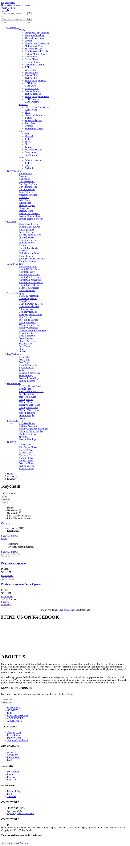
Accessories (12, 528)
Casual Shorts (31, 59)
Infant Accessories (33, 160)
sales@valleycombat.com (22, 813)
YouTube (11, 796)
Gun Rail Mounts (27, 189)
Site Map (11, 779)
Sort (4, 502)
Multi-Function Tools (29, 253)
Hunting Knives (26, 229)
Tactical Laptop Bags (29, 378)
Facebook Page (14, 791)
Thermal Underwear (34, 38)
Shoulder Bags (26, 375)
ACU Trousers (32, 99)
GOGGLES (12, 710)
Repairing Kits (26, 333)
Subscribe (6, 702)
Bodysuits (29, 168)
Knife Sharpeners (27, 256)
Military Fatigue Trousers (37, 96)
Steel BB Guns (26, 211)
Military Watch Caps (29, 410)
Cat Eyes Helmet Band (30, 386)
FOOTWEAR (13, 707)
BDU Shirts (30, 86)
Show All (6, 499)
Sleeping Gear (25, 343)
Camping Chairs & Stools (31, 304)
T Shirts (28, 67)
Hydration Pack (26, 367)
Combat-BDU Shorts (35, 64)
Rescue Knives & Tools (30, 234)
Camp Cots (24, 301)
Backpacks (24, 357)
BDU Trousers (32, 102)
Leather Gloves (26, 452)
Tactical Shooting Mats (30, 216)
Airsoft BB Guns (27, 272)
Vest (27, 133)
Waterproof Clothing (34, 35)
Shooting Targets (27, 205)
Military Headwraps (28, 407)
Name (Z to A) (14, 513)
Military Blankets (27, 322)
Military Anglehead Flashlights (33, 428)
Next (6, 604)
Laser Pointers (26, 192)
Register (11, 2)
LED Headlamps (27, 423)
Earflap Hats (25, 389)
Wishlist (11, 5)
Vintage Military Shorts (36, 54)
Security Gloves (26, 463)
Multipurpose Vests (34, 46)
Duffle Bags (24, 359)
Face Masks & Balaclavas (31, 391)
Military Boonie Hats (29, 402)
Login (4, 2)
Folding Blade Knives (29, 226)
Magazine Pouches (28, 195)
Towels (22, 351)
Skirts (27, 112)
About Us (11, 752)
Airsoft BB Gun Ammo (30, 269)
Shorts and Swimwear (35, 115)
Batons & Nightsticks (29, 296)
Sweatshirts (30, 152)
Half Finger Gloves (28, 447)
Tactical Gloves (26, 466)
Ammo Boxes (25, 173)
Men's (22, 30)
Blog (9, 794)
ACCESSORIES (15, 718)
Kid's (21, 131)
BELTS (10, 713)
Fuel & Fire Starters (28, 319)
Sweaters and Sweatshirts (37, 43)
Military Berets (26, 399)
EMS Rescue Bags (28, 365)
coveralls (29, 40)
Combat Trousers (33, 91)
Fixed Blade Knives (28, 224)
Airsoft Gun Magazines (30, 280)
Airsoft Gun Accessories (30, 277)
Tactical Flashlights (28, 439)
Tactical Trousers (33, 94)
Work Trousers (32, 88)
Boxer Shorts (31, 56)
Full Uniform (31, 155)
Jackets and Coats (33, 48)
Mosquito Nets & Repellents (32, 330)
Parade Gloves (26, 460)
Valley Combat (8, 7)
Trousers (29, 147)
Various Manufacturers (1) (22, 547)
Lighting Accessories (29, 426)
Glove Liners (25, 444)
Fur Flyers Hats (26, 394)
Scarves (22, 418)
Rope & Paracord (27, 335)
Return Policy (13, 735)
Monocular (24, 197)
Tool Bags (24, 362)
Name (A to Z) (14, 510)
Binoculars (24, 176)
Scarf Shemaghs (26, 415)
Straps (22, 349)
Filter (4, 496)
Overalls (29, 125)
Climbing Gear (26, 309)
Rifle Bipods (25, 203)
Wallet (22, 370)
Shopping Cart (14, 732)
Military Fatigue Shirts (35, 80)
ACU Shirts (30, 83)
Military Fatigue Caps (29, 405)
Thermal (29, 136)
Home (4, 5)
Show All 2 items (9, 536)
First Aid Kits (25, 317)
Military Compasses (28, 327)
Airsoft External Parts (29, 274)
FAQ (9, 760)
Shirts (27, 144)
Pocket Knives (26, 232)
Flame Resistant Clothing (37, 32)
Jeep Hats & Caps (27, 397)
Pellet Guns (24, 200)
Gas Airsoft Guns (27, 290)
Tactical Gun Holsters (29, 213)
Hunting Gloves (26, 450)
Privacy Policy (14, 757)
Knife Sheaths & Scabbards (32, 258)
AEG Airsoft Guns (28, 266)
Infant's (22, 157)
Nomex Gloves (26, 458)
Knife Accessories (27, 261)
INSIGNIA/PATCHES (17, 715)
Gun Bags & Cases (28, 184)
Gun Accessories (27, 181)
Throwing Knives (27, 240)
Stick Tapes (24, 346)
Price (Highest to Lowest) (19, 518)
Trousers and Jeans (34, 128)
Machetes (23, 250)
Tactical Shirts (31, 78)
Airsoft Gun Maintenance (31, 282)
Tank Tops (30, 123)
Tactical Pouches (27, 381)
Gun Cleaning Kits (28, 187)
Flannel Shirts (31, 72)
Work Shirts (30, 70)
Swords (22, 245)
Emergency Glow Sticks (30, 314)
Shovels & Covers (27, 341)
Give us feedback (66, 610)
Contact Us (20, 5)
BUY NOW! (7, 575)
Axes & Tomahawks (28, 248)
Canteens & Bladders (29, 306)
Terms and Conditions (17, 740)
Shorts (28, 141)
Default (10, 507)
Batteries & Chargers (29, 288)
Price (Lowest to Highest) (19, 515)
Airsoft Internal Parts (29, 285)
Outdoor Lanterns (27, 434)
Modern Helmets (27, 412)
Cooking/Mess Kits (28, 311)
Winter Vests (31, 110)
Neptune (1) (15, 544)
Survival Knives (26, 237)
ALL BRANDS (14, 721)
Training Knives (26, 242)
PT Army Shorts (32, 62)
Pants (27, 165)
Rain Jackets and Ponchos (37, 51)
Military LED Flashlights (31, 431)
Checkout (24, 843)
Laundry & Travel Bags (30, 373)
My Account (13, 771)
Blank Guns (24, 179)
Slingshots (24, 208)
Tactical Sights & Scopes (31, 218)
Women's (23, 104)
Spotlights (24, 436)
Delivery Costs (14, 737)
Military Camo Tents (29, 325)
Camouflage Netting (28, 298)
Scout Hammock (27, 338)
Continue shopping (10, 843)
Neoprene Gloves (27, 455)
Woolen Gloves (26, 468)
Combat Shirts (31, 75)
